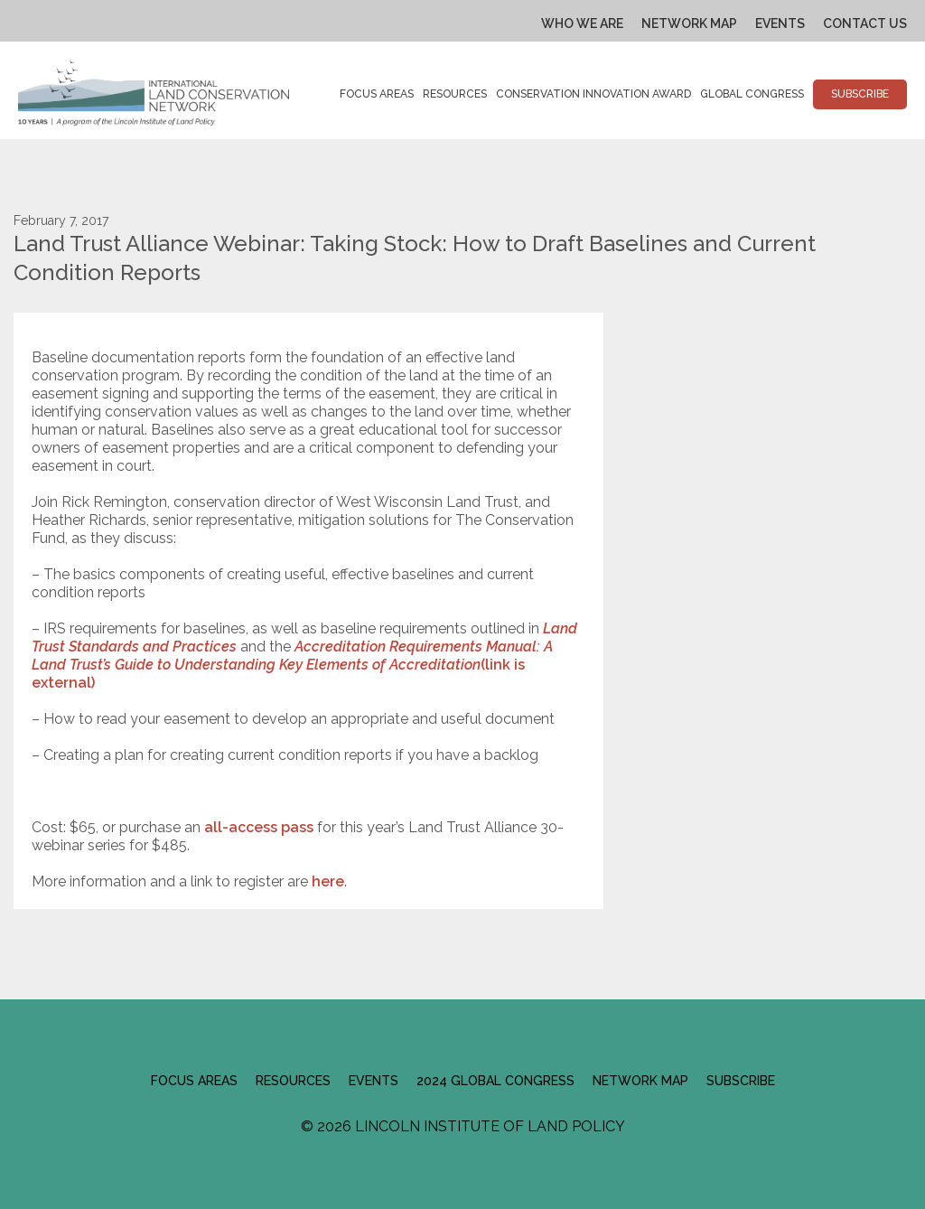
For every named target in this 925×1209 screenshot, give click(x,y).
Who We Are (582, 23)
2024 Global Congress (495, 1080)
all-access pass (258, 827)
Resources (455, 94)
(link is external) (292, 664)
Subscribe (860, 94)
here (328, 881)
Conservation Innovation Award (593, 94)
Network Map (689, 23)
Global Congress (752, 94)
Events (780, 23)
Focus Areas (377, 94)
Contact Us (865, 23)
